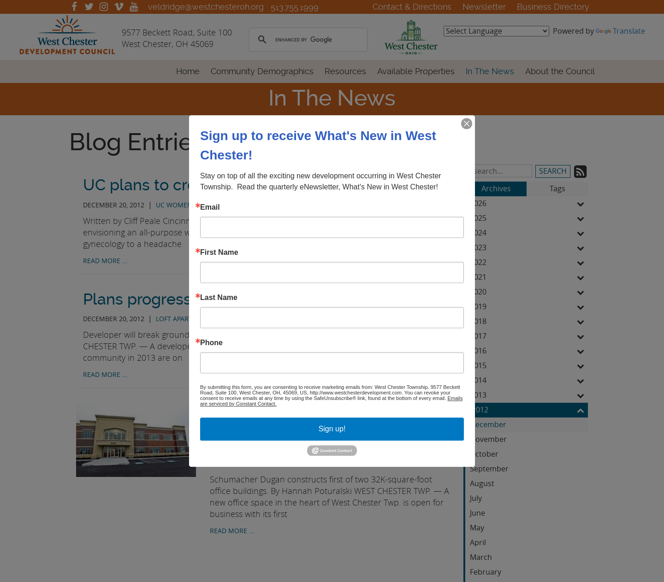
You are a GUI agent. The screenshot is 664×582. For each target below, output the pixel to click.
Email (210, 207)
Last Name (218, 297)
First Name (219, 252)
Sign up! (332, 429)
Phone (211, 343)
